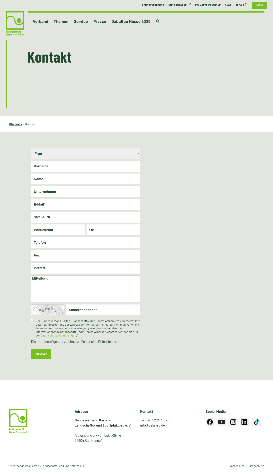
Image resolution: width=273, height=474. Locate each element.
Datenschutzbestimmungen (58, 335)
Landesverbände (153, 5)
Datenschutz (256, 465)
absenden (41, 353)
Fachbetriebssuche (208, 5)
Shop (228, 5)
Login (259, 5)
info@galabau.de (152, 425)
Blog (239, 5)
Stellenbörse (177, 5)
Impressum (237, 465)
